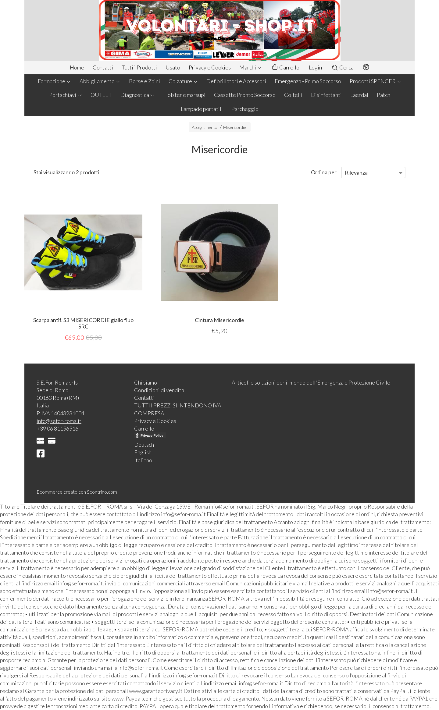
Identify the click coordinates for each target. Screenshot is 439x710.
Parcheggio (245, 108)
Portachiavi (65, 94)
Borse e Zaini (144, 81)
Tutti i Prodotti (139, 67)
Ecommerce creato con (77, 492)
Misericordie (234, 127)
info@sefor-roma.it (59, 420)
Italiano (143, 460)
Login (315, 67)
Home (77, 67)
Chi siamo (145, 382)
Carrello (285, 67)
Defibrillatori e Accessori (236, 81)
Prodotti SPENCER (376, 81)
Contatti (103, 67)
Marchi (250, 67)
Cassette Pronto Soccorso (245, 94)
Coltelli (293, 94)
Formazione (54, 81)
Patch (383, 94)
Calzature (183, 81)
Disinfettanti (326, 94)
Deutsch (144, 444)
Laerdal (359, 94)
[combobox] (373, 172)
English (143, 452)
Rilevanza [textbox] (356, 172)
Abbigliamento (100, 81)
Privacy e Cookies (210, 67)
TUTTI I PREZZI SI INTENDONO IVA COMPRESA (177, 409)
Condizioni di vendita (159, 390)
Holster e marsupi (184, 94)
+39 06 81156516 (57, 428)
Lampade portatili (202, 108)
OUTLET (101, 94)
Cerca (342, 67)
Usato (173, 67)
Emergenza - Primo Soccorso (308, 81)
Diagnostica (137, 94)
